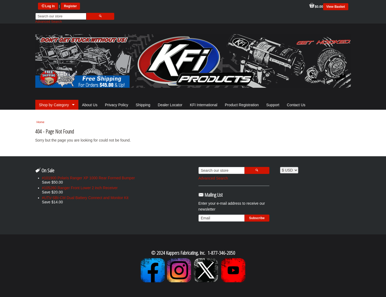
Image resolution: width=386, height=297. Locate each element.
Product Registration (242, 105)
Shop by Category (54, 105)
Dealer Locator (170, 105)
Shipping (143, 105)
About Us (90, 105)
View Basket (335, 7)
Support (272, 105)
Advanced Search (48, 22)
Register (70, 6)
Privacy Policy (116, 105)
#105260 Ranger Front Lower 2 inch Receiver (80, 188)
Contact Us (296, 105)
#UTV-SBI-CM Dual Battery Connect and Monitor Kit (85, 198)
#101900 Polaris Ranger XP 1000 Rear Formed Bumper (88, 178)
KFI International (203, 105)
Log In (48, 6)
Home (40, 122)
